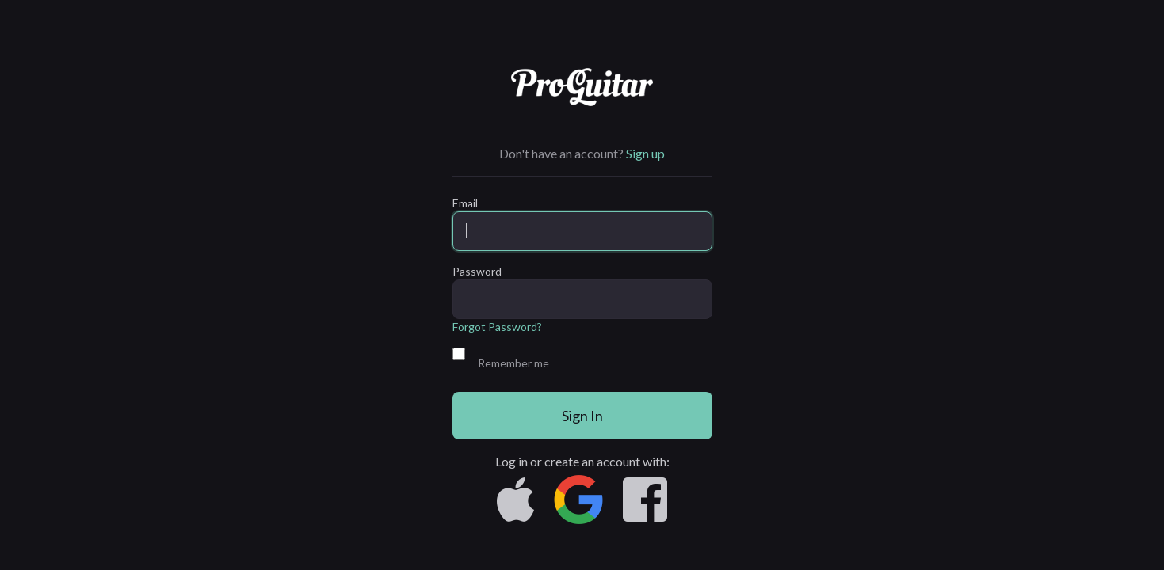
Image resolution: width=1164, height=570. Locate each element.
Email (465, 203)
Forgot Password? (497, 326)
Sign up (645, 153)
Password (477, 271)
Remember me (513, 363)
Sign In (582, 415)
